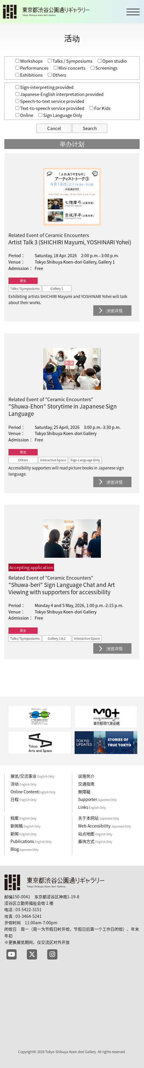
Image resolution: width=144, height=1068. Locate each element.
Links (92, 807)
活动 (23, 784)
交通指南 (86, 784)
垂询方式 (95, 841)
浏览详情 (114, 310)
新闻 (23, 833)
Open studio (112, 61)
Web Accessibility (104, 826)
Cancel (54, 128)
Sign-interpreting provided (44, 87)
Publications (31, 841)
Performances (31, 68)
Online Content (32, 792)
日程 (23, 799)
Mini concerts (69, 68)
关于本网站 (98, 818)
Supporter (97, 799)
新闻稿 (25, 826)
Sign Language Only (60, 115)
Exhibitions (29, 75)
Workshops (29, 61)
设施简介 (86, 776)
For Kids (99, 108)
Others (57, 75)
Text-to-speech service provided (49, 108)
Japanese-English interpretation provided (59, 94)
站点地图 (95, 833)
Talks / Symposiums (70, 61)
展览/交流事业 (32, 776)
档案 (23, 818)
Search (90, 128)
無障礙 (84, 792)
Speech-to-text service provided (49, 101)
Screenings (104, 68)
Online (24, 115)
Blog (24, 849)
